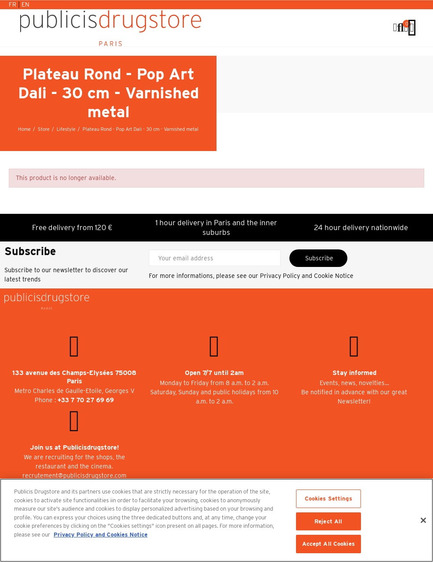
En (25, 4)
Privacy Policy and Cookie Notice (307, 275)
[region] (216, 520)
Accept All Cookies (328, 543)
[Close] (423, 520)
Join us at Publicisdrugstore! (74, 447)
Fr (13, 4)
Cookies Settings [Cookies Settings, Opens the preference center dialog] (328, 498)
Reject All (328, 521)
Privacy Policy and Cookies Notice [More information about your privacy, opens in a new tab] (101, 534)
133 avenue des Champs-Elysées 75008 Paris (74, 377)
